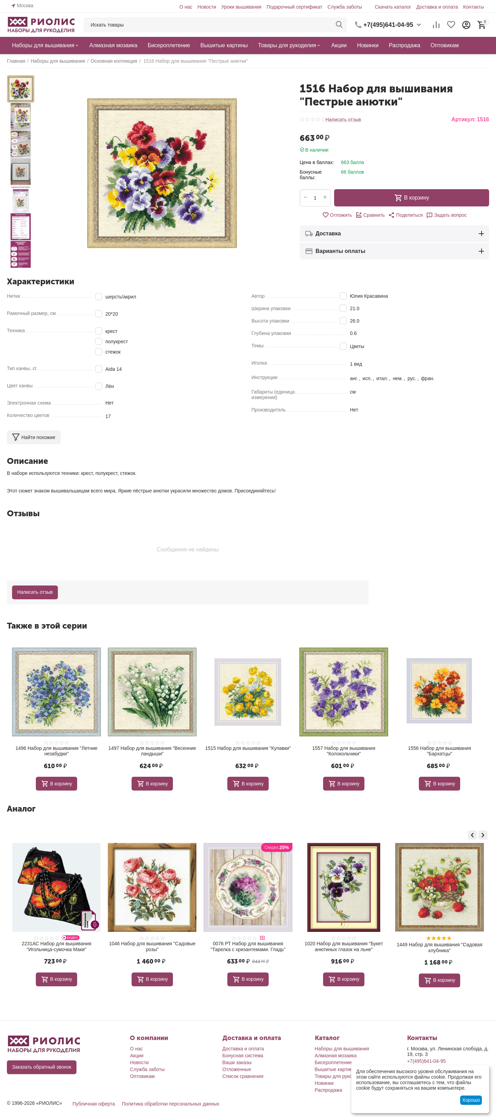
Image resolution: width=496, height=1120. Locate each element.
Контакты (473, 7)
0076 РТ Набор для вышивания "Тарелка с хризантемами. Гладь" (343, 946)
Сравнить (370, 215)
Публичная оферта (93, 1103)
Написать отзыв (343, 119)
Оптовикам (142, 1075)
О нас (185, 7)
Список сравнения (243, 1075)
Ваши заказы (237, 1061)
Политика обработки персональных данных (170, 1103)
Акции (136, 1054)
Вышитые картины (335, 1068)
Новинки (324, 1082)
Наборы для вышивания (342, 1047)
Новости (206, 7)
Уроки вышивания (241, 7)
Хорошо (471, 1100)
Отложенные (237, 1068)
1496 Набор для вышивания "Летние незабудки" (56, 751)
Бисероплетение (333, 1061)
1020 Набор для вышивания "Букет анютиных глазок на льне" (439, 946)
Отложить (337, 215)
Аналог (21, 809)
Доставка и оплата (437, 7)
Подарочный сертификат (294, 7)
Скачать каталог (393, 7)
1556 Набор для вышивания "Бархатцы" (439, 751)
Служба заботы (345, 7)
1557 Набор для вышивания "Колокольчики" (343, 751)
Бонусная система (243, 1054)
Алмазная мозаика (336, 1054)
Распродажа (328, 1089)
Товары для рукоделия (340, 1075)
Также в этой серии (47, 626)
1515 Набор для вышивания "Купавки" (248, 748)
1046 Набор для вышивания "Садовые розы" (248, 946)
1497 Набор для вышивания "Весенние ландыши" (152, 751)
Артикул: (463, 119)
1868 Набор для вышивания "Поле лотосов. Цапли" (56, 946)
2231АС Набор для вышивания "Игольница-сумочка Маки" (152, 946)
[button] (405, 215)
